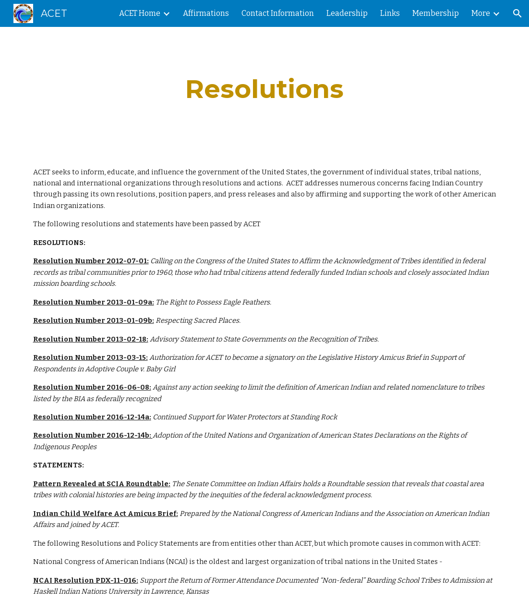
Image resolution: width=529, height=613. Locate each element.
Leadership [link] (347, 13)
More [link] (480, 13)
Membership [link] (435, 13)
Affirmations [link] (206, 13)
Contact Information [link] (277, 13)
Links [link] (390, 13)
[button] (517, 13)
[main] (264, 89)
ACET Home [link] (139, 13)
